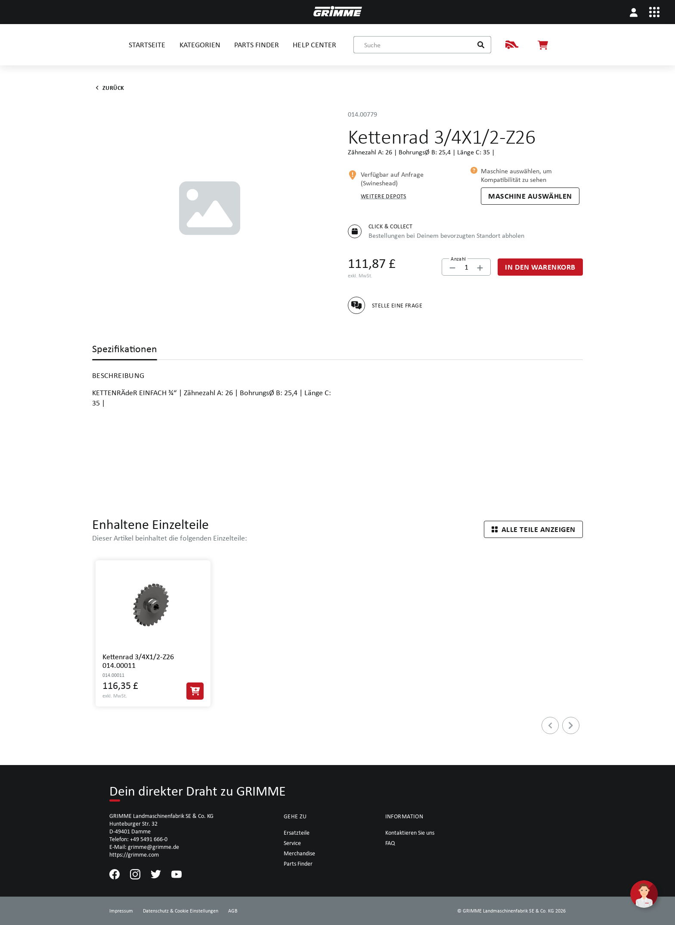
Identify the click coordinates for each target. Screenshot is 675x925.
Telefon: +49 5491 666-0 (138, 839)
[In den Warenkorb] (540, 267)
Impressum (121, 910)
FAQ (390, 843)
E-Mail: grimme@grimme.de (144, 847)
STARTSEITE (147, 44)
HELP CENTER (314, 44)
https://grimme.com (134, 854)
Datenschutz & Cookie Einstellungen (180, 910)
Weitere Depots (383, 196)
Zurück (108, 88)
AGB (233, 910)
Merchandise (299, 853)
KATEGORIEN (200, 44)
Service (292, 843)
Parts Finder (298, 863)
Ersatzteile (297, 832)
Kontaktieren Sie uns (409, 832)
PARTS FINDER (256, 44)
